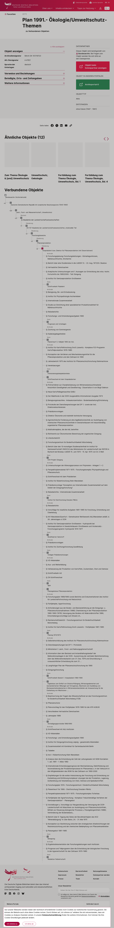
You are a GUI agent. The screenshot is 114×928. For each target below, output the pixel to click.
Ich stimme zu (12, 924)
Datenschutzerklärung (51, 915)
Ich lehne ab (29, 924)
